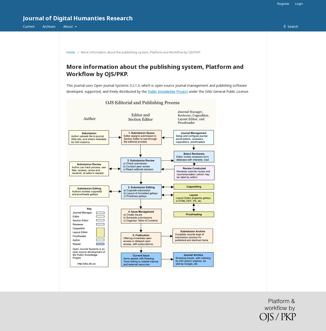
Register (283, 3)
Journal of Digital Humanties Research (78, 18)
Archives (49, 26)
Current (29, 26)
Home (70, 52)
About (68, 26)
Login (299, 3)
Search (292, 26)
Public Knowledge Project (168, 91)
